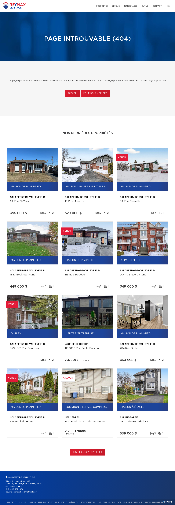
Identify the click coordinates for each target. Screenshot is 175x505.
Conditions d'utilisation (132, 502)
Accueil (72, 93)
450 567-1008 (17, 489)
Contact (157, 6)
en (168, 6)
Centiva (167, 502)
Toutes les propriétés (87, 452)
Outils (144, 6)
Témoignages (130, 6)
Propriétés (102, 6)
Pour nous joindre (95, 93)
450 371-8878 (16, 487)
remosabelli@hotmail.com (25, 492)
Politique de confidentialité (109, 502)
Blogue (116, 6)
